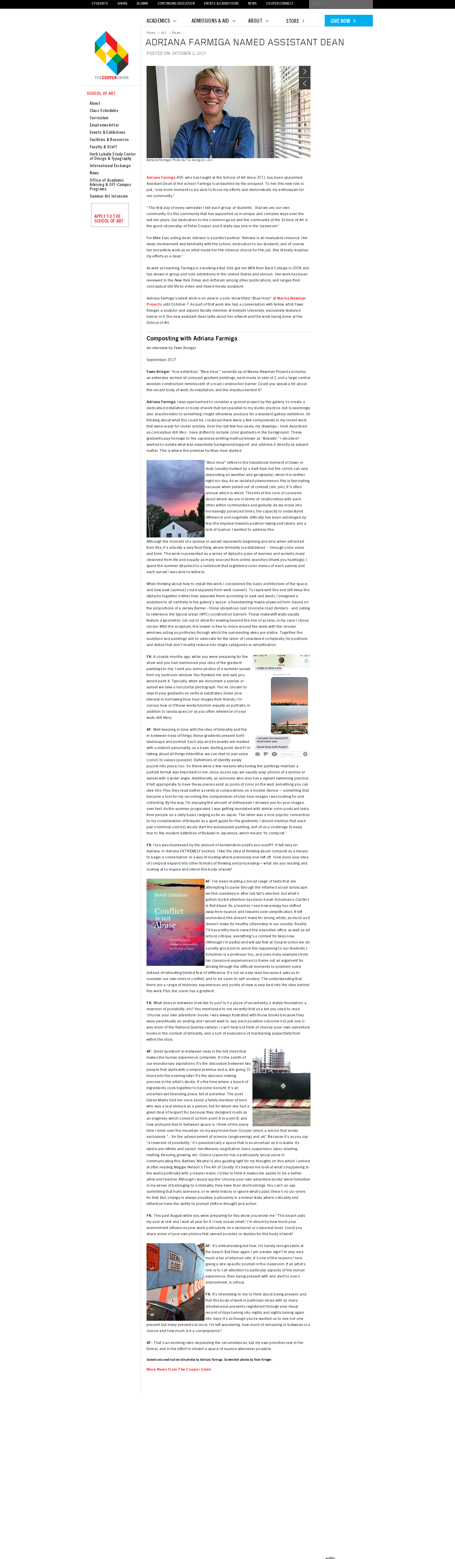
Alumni (142, 4)
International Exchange (110, 166)
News (252, 4)
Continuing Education (176, 4)
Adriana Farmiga (161, 178)
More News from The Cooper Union (179, 1370)
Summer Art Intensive (109, 196)
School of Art (101, 94)
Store (295, 21)
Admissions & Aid (217, 21)
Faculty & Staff (103, 147)
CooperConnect (280, 4)
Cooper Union (111, 56)
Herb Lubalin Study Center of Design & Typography (113, 156)
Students (100, 4)
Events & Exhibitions (221, 4)
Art (164, 33)
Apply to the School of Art (109, 219)
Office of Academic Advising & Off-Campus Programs (110, 185)
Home (151, 33)
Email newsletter (104, 125)
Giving (123, 4)
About (262, 21)
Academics (165, 21)
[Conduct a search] (341, 4)
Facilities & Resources (109, 140)
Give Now (343, 21)
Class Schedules (104, 111)
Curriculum (99, 118)
